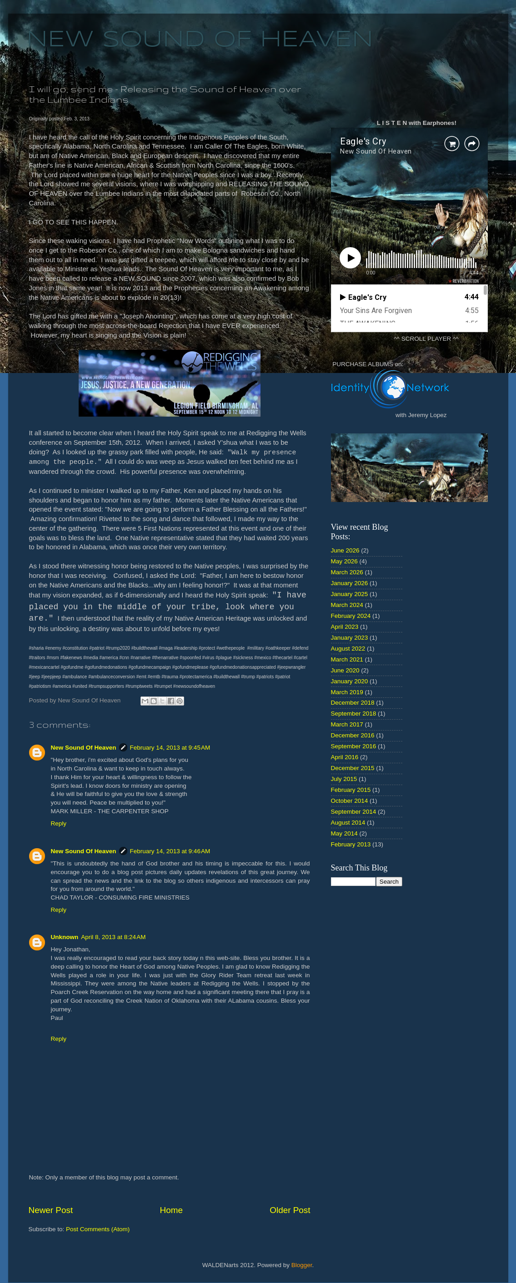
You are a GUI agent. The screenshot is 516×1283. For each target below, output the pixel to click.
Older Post (290, 1210)
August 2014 (348, 822)
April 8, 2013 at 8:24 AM (113, 937)
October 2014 (349, 800)
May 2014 (344, 833)
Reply (59, 823)
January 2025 (349, 594)
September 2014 (353, 811)
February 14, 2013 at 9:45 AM (170, 747)
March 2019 (347, 692)
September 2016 (353, 746)
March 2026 (347, 572)
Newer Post (51, 1210)
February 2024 (351, 615)
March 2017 (347, 724)
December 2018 (353, 702)
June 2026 (345, 550)
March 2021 (347, 659)
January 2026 (349, 583)
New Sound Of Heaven (83, 747)
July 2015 (344, 779)
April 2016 (345, 757)
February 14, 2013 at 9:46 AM (170, 851)
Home (171, 1210)
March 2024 (347, 605)
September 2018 (353, 713)
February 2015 (351, 789)
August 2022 (348, 648)
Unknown (65, 937)
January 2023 (349, 637)
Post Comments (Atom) (98, 1229)
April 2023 (345, 626)
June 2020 (345, 670)
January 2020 (349, 681)
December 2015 (353, 768)
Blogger (301, 1265)
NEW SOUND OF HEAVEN (199, 40)
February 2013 (351, 844)
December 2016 (353, 735)
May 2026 (344, 561)
